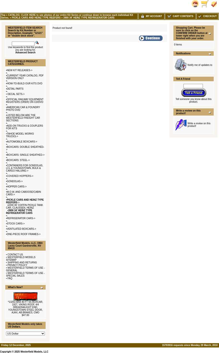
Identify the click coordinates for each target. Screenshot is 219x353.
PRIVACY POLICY (17, 265)
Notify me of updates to (200, 65)
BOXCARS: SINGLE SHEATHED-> (26, 155)
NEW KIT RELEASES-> (19, 70)
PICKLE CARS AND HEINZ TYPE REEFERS (36, 17)
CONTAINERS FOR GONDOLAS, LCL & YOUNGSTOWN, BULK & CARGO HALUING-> (24, 168)
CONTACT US (15, 254)
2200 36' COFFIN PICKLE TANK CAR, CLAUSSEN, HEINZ (24, 206)
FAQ (9, 278)
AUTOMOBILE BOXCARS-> (22, 141)
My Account (151, 16)
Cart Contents (180, 16)
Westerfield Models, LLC (34, 351)
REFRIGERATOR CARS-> (21, 218)
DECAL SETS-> (16, 94)
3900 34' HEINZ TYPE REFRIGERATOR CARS (89, 17)
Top (3, 15)
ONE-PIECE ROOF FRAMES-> (24, 234)
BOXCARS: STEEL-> (18, 160)
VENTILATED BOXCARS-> (21, 229)
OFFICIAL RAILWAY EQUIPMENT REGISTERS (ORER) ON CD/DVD (24, 100)
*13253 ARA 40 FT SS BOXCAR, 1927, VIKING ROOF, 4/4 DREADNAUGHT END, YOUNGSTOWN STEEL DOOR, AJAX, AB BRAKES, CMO (25, 307)
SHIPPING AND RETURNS (22, 262)
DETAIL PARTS (15, 88)
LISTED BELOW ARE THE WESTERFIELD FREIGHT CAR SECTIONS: (23, 118)
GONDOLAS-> (15, 181)
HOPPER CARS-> (17, 186)
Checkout (207, 16)
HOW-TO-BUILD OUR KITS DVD (25, 83)
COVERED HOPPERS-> (20, 176)
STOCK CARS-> (16, 223)
